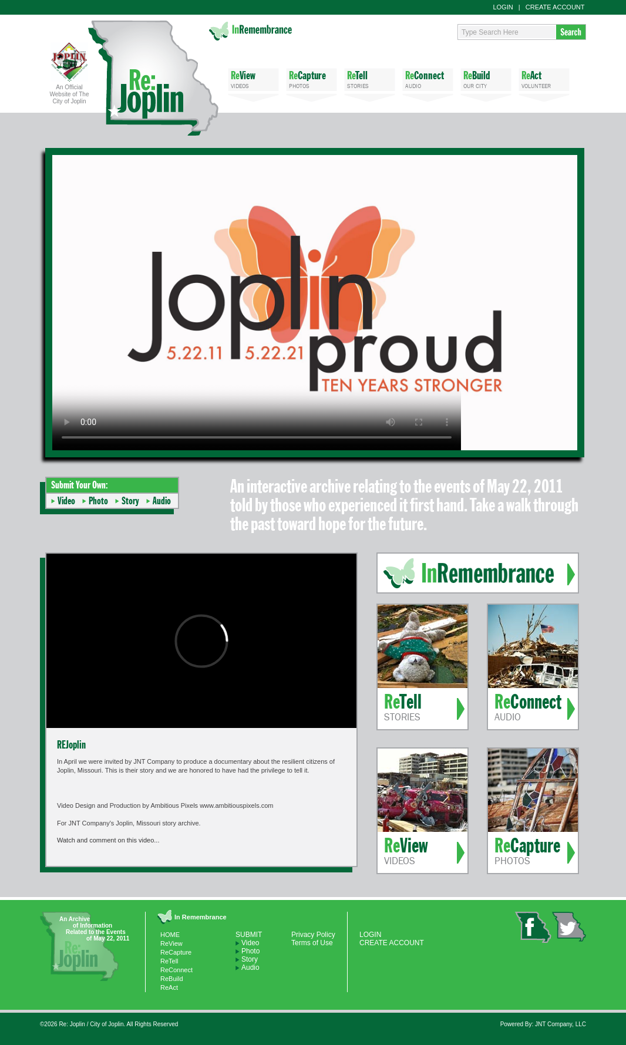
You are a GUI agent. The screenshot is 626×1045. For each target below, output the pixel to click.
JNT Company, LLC (560, 1024)
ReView (171, 943)
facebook (533, 927)
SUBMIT (248, 935)
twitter (568, 927)
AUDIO (427, 79)
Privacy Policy (313, 935)
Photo (98, 501)
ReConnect (176, 969)
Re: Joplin (153, 78)
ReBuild (171, 978)
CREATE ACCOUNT (555, 7)
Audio (162, 501)
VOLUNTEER (544, 79)
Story (130, 501)
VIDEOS (253, 79)
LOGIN (503, 7)
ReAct (169, 987)
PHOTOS (311, 79)
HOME (170, 934)
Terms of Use (312, 943)
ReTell (169, 961)
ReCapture (175, 952)
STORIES (369, 79)
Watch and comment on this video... (108, 840)
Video (66, 501)
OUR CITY (486, 79)
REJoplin (71, 745)
